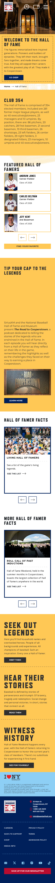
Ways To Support (13, 834)
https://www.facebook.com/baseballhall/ (23, 863)
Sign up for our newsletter (27, 871)
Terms (32, 834)
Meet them (15, 660)
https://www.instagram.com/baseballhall (31, 863)
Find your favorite (27, 246)
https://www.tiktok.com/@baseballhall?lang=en (49, 863)
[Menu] (45, 7)
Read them (15, 712)
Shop (6, 840)
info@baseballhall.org (42, 816)
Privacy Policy (36, 828)
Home (7, 87)
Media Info (9, 846)
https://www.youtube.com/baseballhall (40, 863)
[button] (22, 237)
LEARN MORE (15, 400)
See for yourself (19, 765)
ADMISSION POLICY (38, 840)
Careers (8, 828)
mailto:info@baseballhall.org (5, 863)
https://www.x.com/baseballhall (14, 862)
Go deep (13, 77)
